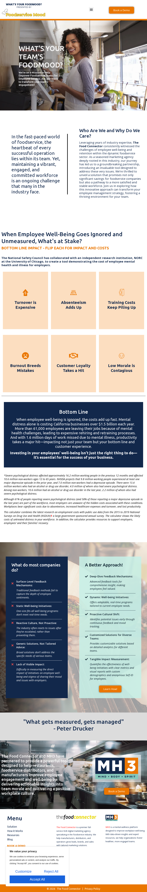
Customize (23, 871)
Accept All (37, 879)
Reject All (51, 871)
